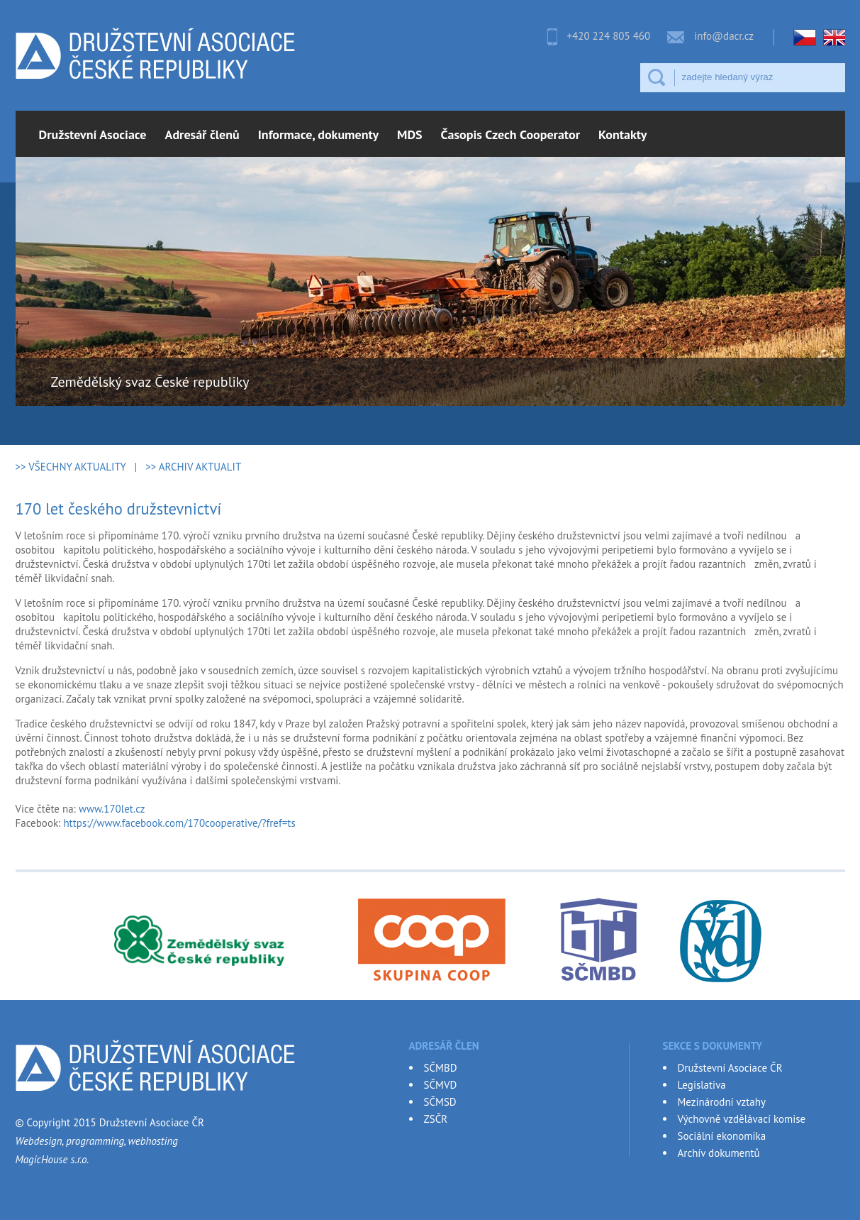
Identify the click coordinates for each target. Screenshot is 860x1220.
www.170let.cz (112, 808)
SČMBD (440, 1068)
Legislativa (702, 1085)
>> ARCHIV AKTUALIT (193, 466)
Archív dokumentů (719, 1153)
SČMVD (440, 1085)
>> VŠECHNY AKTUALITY (71, 466)
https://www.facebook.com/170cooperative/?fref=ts (179, 823)
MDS (410, 134)
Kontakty (622, 134)
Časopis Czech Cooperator (510, 134)
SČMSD (440, 1102)
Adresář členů (202, 134)
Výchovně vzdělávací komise (742, 1119)
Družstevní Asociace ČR (730, 1068)
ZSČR (436, 1119)
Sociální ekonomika (722, 1136)
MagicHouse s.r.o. (52, 1159)
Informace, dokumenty (318, 134)
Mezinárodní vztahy (722, 1102)
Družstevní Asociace (93, 134)
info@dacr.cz (724, 36)
